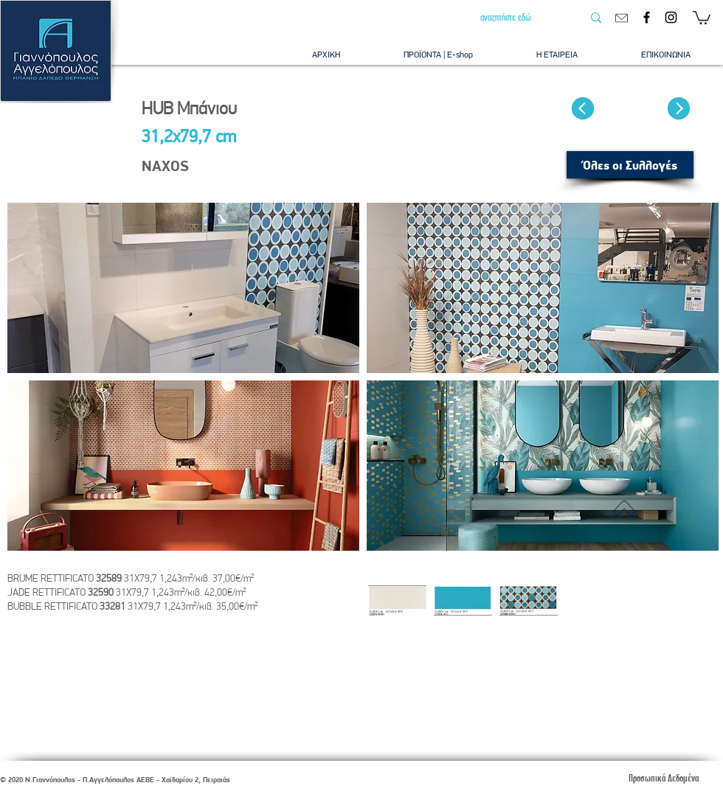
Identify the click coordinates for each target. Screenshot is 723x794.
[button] (701, 17)
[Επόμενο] (678, 108)
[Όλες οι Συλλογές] (630, 164)
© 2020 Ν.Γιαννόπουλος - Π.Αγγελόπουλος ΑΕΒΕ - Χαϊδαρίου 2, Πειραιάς (115, 779)
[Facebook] (646, 17)
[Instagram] (671, 17)
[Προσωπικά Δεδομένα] (663, 778)
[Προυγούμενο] (583, 108)
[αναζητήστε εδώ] (520, 17)
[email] (621, 18)
